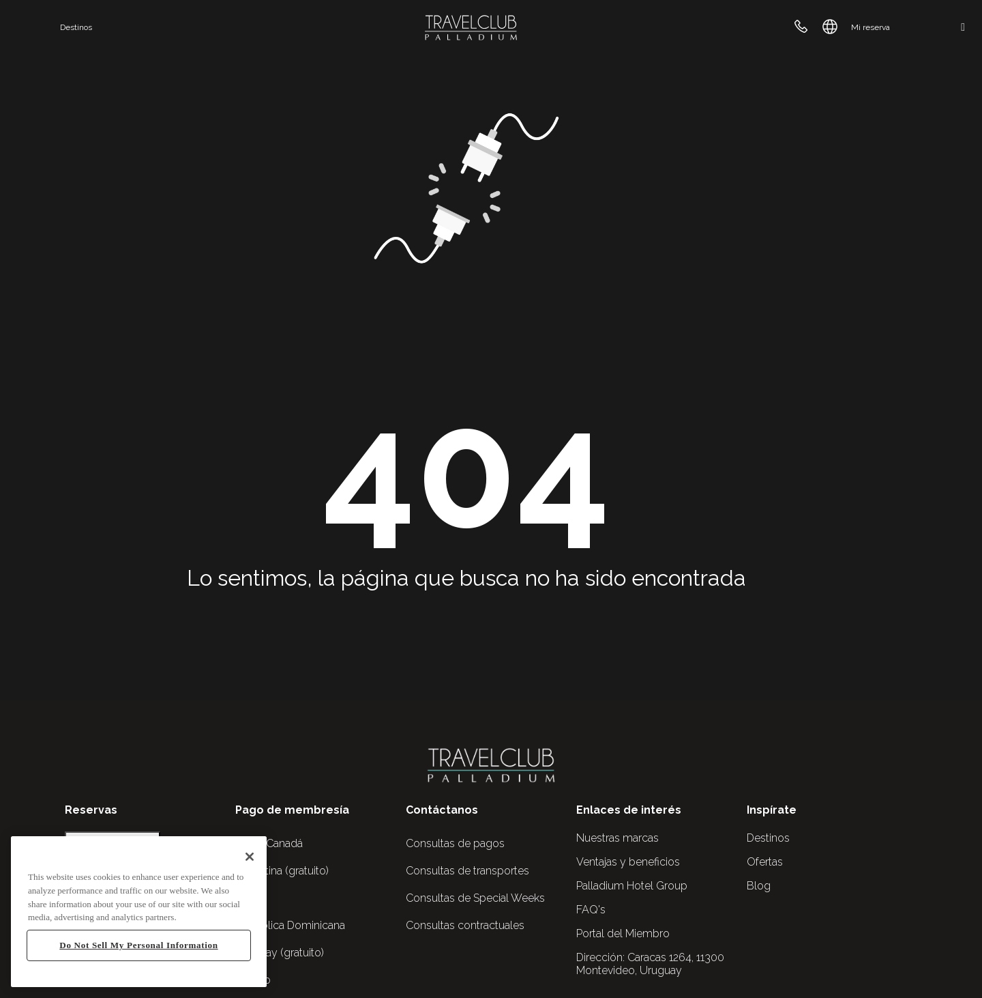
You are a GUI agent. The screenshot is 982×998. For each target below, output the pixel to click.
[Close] (250, 857)
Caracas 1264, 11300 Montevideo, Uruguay (650, 964)
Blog (759, 885)
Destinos (76, 27)
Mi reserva (870, 27)
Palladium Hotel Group (631, 885)
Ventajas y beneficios (628, 861)
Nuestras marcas (617, 837)
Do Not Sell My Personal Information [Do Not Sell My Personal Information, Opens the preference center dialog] (138, 945)
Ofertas (765, 861)
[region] (139, 911)
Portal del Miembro (623, 933)
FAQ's (591, 909)
